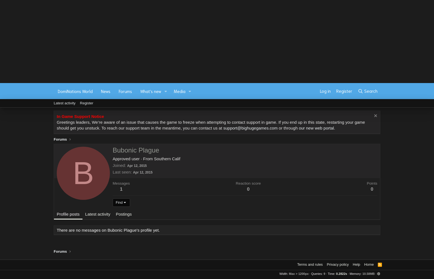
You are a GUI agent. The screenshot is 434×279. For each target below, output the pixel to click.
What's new (150, 91)
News (105, 91)
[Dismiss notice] (375, 116)
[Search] (367, 91)
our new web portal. (317, 128)
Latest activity (65, 103)
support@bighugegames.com (250, 128)
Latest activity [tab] (97, 214)
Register (86, 103)
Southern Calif (167, 158)
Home (369, 264)
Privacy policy (338, 264)
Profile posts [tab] (68, 214)
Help (356, 264)
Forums (125, 91)
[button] (166, 91)
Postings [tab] (124, 214)
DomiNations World (75, 91)
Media (179, 91)
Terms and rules (310, 264)
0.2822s (341, 273)
